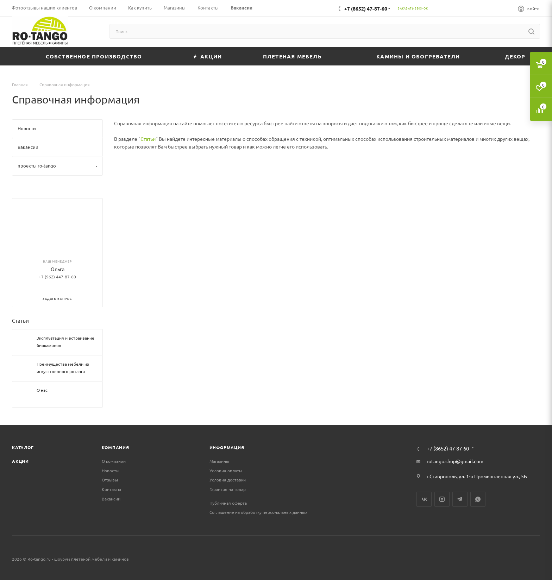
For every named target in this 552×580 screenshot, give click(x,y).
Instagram (442, 499)
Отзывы (110, 480)
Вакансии (111, 499)
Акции (20, 461)
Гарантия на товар (227, 489)
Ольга (57, 269)
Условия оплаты (225, 470)
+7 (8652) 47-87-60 (365, 8)
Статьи (148, 138)
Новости (110, 470)
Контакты (111, 489)
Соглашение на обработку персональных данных (258, 512)
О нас (42, 390)
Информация (226, 447)
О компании (114, 461)
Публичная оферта (228, 503)
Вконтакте (424, 499)
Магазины (219, 461)
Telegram (460, 499)
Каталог (23, 447)
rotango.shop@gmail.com (455, 461)
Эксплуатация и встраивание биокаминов (65, 341)
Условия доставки (227, 480)
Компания (115, 447)
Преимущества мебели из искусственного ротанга (63, 367)
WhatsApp (477, 499)
